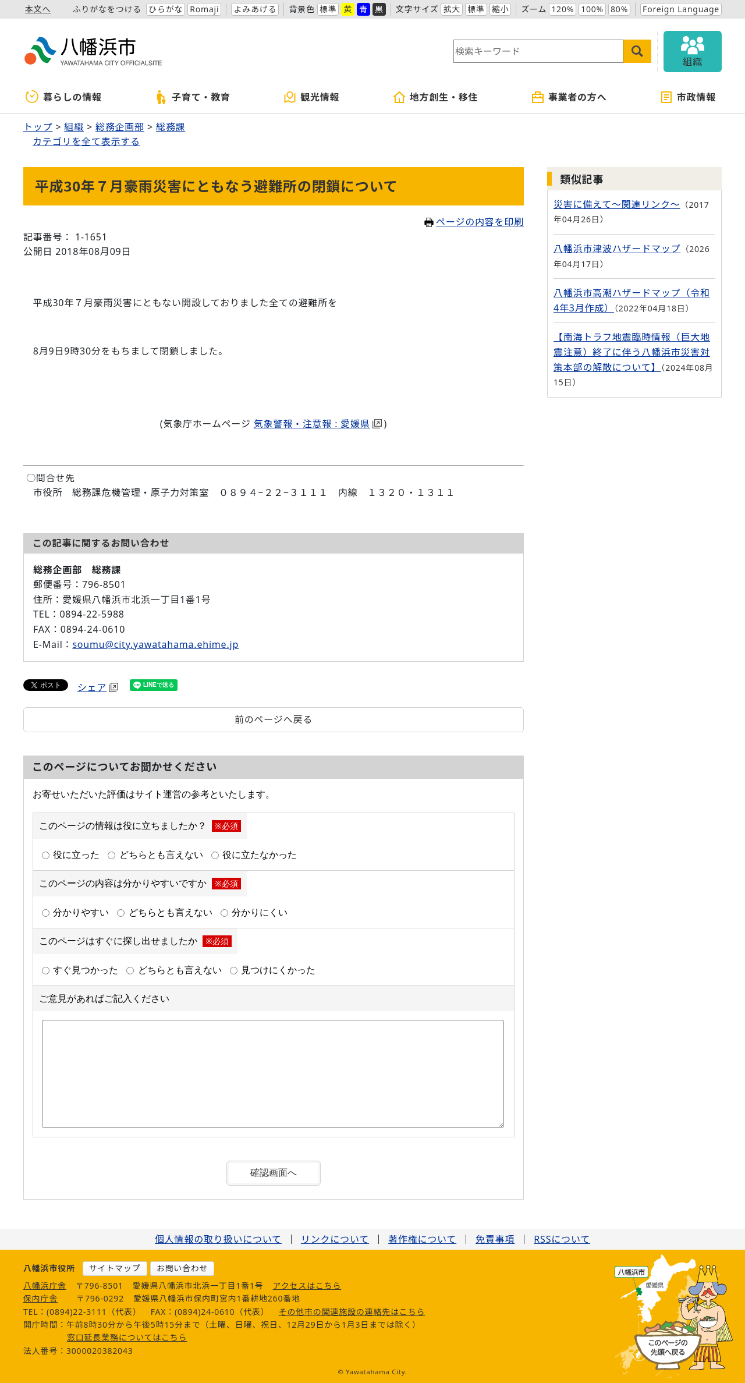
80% (619, 9)
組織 (74, 126)
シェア (97, 687)
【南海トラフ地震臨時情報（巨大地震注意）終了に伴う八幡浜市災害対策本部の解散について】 (632, 352)
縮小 (500, 9)
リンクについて (335, 1239)
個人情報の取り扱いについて (218, 1239)
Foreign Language (681, 9)
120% (562, 9)
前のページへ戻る (274, 719)
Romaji (204, 9)
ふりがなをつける (107, 9)
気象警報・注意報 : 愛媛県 (318, 423)
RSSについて (562, 1239)
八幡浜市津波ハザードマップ (617, 248)
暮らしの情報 (64, 97)
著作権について (422, 1239)
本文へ (38, 9)
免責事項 (495, 1239)
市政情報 (687, 97)
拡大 (451, 9)
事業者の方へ (569, 97)
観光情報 (311, 97)
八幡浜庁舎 (44, 1285)
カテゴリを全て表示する (86, 141)
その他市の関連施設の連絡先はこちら (352, 1311)
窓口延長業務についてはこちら (127, 1337)
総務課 (170, 126)
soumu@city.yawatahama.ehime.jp (155, 644)
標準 (328, 9)
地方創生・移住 (435, 97)
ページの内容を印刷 (474, 221)
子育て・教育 (192, 97)
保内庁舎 (40, 1298)
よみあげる (254, 9)
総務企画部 (119, 126)
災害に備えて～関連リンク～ (617, 204)
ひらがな (165, 9)
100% (592, 9)
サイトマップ (115, 1268)
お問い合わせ (182, 1268)
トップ (37, 126)
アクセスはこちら (307, 1285)
